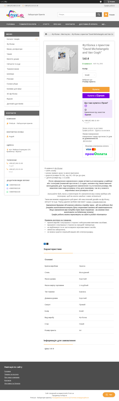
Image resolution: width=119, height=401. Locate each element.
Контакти (70, 24)
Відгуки (10, 99)
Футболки (56, 34)
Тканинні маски (13, 69)
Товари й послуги (27, 24)
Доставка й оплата (88, 24)
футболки (58, 168)
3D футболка (12, 94)
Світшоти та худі (13, 64)
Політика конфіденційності (79, 398)
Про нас (57, 24)
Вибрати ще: (88, 81)
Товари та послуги (11, 374)
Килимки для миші (14, 89)
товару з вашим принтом (96, 202)
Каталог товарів (13, 39)
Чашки (9, 54)
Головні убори (12, 84)
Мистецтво (65, 34)
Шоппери (10, 74)
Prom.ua (71, 393)
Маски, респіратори (14, 49)
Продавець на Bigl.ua (59, 395)
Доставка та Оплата (12, 383)
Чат (109, 395)
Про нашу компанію (11, 377)
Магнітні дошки (13, 59)
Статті (46, 24)
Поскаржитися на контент (60, 398)
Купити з (96, 96)
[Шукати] (99, 14)
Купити (96, 89)
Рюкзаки (10, 79)
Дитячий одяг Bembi (15, 104)
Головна (11, 24)
